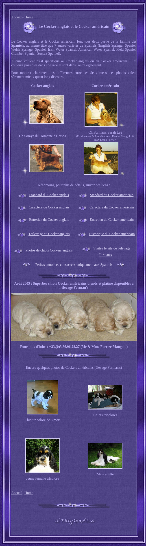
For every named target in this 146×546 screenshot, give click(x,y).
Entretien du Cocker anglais (49, 219)
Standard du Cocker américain (111, 195)
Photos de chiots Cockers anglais (49, 250)
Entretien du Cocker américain (112, 219)
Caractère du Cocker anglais (49, 207)
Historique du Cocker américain (112, 234)
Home (28, 17)
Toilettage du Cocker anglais (49, 234)
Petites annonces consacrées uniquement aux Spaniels (73, 264)
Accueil (16, 17)
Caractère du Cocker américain (111, 207)
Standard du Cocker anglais (49, 195)
